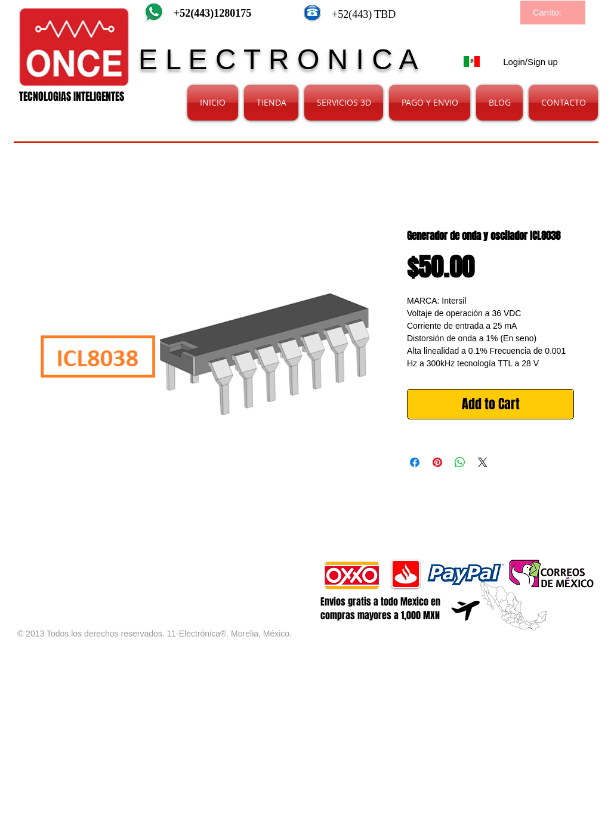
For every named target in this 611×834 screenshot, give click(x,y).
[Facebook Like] (158, 565)
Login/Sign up (530, 62)
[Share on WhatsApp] (460, 462)
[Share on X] (483, 462)
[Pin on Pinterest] (437, 462)
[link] (554, 13)
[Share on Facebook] (415, 462)
